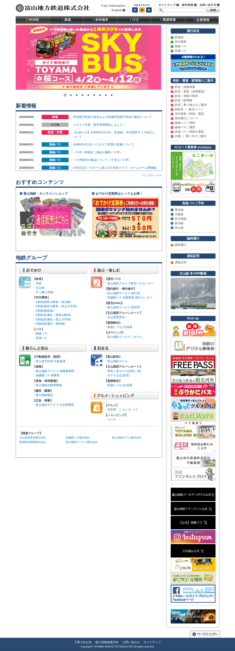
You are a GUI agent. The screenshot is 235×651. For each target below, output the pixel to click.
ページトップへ (205, 634)
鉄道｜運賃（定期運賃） (191, 92)
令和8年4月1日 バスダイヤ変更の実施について (103, 144)
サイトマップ (152, 642)
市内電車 (180, 42)
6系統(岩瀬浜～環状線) (50, 323)
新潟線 (179, 223)
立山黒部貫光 (116, 317)
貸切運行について (186, 119)
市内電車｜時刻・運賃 (189, 114)
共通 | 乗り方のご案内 (190, 136)
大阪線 (179, 214)
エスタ (111, 419)
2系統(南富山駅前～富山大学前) (56, 306)
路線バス (180, 47)
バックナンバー (152, 175)
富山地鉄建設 (44, 395)
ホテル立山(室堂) (118, 375)
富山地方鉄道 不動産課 (51, 361)
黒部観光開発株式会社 (32, 441)
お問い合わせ (131, 642)
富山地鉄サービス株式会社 (82, 441)
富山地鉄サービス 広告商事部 (55, 404)
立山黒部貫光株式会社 (32, 437)
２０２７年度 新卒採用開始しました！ (99, 124)
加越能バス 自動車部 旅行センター (130, 297)
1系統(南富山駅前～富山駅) (53, 302)
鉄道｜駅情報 (183, 101)
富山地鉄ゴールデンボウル (124, 336)
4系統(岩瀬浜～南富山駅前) (53, 315)
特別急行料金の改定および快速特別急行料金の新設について (112, 117)
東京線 (179, 209)
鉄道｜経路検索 (185, 87)
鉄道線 (179, 38)
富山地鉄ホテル (117, 361)
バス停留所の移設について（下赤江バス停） (102, 160)
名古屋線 (180, 218)
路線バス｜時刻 (185, 123)
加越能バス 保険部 (48, 375)
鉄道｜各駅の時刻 (186, 96)
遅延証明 (180, 263)
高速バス (180, 51)
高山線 (179, 227)
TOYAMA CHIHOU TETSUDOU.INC (113, 646)
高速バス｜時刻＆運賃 (189, 132)
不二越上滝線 (44, 292)
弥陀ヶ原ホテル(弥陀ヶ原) (124, 371)
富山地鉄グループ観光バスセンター (130, 283)
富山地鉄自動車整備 (49, 385)
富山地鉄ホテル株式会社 (127, 437)
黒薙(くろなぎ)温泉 (120, 327)
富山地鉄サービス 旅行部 (123, 293)
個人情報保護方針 (107, 642)
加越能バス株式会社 (78, 437)
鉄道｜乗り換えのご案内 (191, 105)
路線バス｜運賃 (185, 128)
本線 (38, 283)
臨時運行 (180, 245)
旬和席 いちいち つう (122, 409)
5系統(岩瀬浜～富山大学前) (53, 319)
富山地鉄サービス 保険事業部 (55, 371)
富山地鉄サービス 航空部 (123, 307)
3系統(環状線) (45, 310)
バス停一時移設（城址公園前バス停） (98, 152)
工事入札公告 (83, 642)
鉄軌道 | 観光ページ (189, 110)
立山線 (40, 287)
